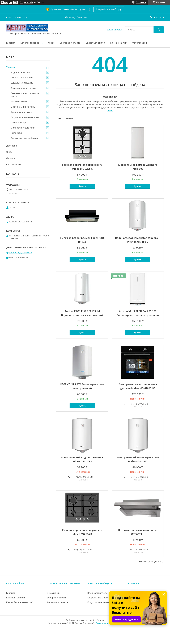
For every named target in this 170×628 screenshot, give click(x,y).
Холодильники (19, 101)
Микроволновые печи (23, 127)
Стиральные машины (22, 77)
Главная (10, 42)
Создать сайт (26, 2)
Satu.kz (100, 620)
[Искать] (159, 29)
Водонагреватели (21, 72)
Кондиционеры (19, 122)
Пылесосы (16, 132)
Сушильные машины (22, 82)
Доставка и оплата (70, 42)
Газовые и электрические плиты (25, 95)
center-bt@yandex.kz (20, 252)
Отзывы (10, 158)
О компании (53, 592)
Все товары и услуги (150, 561)
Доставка (11, 145)
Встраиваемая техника (23, 88)
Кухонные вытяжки (21, 112)
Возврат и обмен (56, 597)
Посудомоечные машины (25, 117)
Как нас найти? (118, 42)
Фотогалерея (139, 42)
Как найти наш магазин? (19, 602)
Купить (82, 186)
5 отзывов (141, 2)
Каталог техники (15, 597)
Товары (10, 67)
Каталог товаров (29, 42)
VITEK (110, 110)
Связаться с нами (95, 42)
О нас (51, 42)
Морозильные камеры (23, 106)
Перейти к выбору (108, 9)
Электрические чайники (24, 138)
